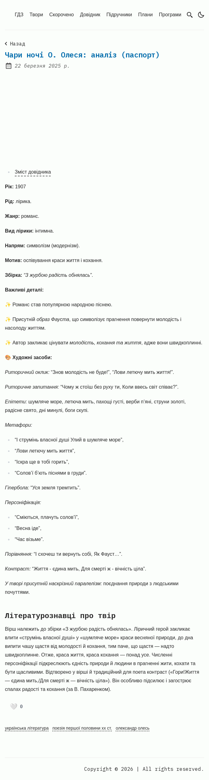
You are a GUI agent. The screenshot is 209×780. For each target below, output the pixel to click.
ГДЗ (19, 14)
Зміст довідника (33, 171)
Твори (36, 14)
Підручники (119, 14)
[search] (190, 15)
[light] (201, 15)
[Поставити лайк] (16, 706)
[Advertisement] (104, 115)
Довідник (90, 14)
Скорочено (61, 14)
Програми (170, 14)
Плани (145, 14)
